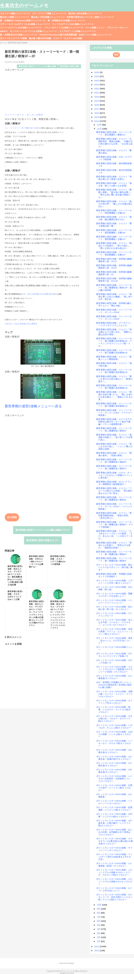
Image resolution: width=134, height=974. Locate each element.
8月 (99, 913)
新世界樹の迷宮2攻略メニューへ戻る (33, 406)
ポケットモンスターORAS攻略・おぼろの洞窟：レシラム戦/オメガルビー (114, 734)
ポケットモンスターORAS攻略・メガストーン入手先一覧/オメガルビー (114, 581)
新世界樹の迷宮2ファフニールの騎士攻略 (37, 66)
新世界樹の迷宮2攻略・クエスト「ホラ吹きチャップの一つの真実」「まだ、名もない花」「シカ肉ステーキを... (114, 535)
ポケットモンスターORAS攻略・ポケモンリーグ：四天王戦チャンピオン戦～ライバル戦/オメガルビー (114, 897)
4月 (99, 929)
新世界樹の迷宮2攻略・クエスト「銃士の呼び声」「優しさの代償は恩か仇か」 (114, 204)
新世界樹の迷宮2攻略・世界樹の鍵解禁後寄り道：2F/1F (114, 260)
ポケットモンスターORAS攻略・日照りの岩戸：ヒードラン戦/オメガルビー (114, 787)
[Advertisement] (43, 91)
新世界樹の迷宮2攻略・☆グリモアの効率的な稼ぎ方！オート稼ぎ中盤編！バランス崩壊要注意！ (114, 421)
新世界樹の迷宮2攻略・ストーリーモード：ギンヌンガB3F (114, 317)
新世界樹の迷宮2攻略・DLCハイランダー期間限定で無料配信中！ (114, 483)
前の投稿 (74, 517)
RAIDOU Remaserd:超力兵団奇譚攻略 (58, 34)
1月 (99, 941)
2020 (97, 97)
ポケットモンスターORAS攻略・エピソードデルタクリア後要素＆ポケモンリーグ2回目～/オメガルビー (114, 669)
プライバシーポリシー (117, 27)
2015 (97, 117)
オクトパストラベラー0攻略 (13, 38)
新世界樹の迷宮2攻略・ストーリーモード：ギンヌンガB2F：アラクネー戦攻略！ (114, 412)
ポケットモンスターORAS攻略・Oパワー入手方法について (114, 889)
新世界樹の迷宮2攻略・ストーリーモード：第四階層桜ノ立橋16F (114, 253)
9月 (99, 909)
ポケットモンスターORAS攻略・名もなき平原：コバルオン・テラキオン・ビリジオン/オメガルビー (114, 622)
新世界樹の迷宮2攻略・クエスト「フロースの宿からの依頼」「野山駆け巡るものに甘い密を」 (114, 490)
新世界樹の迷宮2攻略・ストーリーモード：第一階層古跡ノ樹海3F (114, 559)
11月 (99, 129)
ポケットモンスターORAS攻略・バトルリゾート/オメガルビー (114, 802)
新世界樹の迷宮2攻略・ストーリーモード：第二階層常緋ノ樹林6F (114, 498)
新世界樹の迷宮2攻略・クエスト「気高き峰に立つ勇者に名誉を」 (114, 177)
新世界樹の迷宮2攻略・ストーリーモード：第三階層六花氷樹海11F (114, 404)
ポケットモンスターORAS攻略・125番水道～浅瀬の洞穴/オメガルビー (114, 757)
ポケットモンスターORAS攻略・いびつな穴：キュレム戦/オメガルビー (114, 726)
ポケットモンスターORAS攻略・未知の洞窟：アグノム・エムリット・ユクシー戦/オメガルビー (114, 631)
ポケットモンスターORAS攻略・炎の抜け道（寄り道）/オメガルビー (114, 608)
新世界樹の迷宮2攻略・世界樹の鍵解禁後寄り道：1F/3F (114, 266)
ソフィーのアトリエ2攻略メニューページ (63, 27)
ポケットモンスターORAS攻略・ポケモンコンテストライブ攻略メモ (114, 654)
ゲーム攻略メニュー (95, 27)
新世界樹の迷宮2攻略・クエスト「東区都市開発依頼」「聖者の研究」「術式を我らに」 (114, 515)
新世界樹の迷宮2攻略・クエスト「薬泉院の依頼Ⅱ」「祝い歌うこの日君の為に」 (114, 437)
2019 (97, 101)
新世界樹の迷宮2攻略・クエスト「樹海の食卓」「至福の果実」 (114, 454)
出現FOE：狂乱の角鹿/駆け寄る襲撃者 (21, 324)
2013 (97, 946)
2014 (97, 121)
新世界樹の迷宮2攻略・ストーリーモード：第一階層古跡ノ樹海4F (114, 553)
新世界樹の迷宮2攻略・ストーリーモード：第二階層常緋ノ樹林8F (114, 460)
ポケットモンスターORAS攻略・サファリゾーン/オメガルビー (114, 849)
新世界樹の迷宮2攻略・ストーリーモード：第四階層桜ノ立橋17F (114, 237)
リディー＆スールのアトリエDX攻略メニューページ (25, 24)
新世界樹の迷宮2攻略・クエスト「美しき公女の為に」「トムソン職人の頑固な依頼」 (114, 446)
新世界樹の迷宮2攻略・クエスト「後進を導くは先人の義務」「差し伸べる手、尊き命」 (114, 296)
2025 (97, 76)
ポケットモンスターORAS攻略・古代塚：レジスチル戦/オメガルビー (114, 815)
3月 (99, 933)
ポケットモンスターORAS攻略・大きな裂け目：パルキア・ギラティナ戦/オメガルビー (114, 718)
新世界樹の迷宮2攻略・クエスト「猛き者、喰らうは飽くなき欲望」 (114, 184)
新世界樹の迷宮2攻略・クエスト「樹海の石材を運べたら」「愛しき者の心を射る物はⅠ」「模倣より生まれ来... (114, 396)
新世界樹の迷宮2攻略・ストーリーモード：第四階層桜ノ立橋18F (114, 231)
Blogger (71, 963)
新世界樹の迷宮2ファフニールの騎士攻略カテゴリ (42, 530)
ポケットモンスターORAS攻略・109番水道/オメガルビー (114, 770)
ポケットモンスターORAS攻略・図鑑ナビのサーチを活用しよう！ (114, 594)
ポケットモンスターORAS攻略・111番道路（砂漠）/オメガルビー (114, 864)
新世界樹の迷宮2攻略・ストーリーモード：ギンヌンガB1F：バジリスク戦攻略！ (114, 506)
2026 (97, 72)
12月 (99, 125)
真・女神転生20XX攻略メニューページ (18, 34)
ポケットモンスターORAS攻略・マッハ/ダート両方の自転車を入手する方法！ (114, 856)
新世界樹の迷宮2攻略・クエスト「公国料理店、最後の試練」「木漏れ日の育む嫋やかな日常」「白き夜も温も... (114, 143)
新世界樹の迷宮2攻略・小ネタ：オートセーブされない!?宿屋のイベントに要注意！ (114, 475)
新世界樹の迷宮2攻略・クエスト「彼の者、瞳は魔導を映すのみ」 (114, 218)
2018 (97, 105)
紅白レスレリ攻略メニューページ (95, 34)
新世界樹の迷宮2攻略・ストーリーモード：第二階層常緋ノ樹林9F (114, 429)
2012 (97, 950)
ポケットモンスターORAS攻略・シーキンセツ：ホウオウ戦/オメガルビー (114, 743)
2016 (97, 113)
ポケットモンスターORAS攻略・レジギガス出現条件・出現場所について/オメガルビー (114, 778)
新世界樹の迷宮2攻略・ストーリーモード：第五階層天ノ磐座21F (114, 133)
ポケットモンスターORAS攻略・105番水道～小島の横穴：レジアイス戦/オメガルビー (114, 823)
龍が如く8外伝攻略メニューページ (85, 13)
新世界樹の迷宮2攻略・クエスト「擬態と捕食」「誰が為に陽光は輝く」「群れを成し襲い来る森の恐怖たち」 (114, 193)
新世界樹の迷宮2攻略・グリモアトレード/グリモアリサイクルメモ (114, 324)
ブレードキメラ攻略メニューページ (49, 13)
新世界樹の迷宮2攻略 (69, 66)
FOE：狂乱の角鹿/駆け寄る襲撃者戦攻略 (38, 294)
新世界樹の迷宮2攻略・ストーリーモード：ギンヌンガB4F (114, 311)
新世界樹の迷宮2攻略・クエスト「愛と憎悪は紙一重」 (114, 224)
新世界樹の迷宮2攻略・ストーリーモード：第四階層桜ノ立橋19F (114, 211)
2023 (97, 84)
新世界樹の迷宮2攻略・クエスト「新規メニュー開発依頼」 (114, 358)
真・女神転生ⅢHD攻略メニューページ (66, 20)
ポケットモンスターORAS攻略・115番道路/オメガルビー (114, 677)
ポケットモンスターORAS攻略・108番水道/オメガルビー (114, 751)
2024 (97, 80)
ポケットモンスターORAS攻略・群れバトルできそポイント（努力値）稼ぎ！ (114, 567)
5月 (99, 925)
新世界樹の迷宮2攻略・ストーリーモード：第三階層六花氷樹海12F (114, 386)
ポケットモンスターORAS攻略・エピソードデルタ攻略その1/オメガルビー (114, 881)
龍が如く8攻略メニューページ (14, 17)
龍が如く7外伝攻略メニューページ (47, 17)
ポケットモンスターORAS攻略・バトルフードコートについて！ (114, 601)
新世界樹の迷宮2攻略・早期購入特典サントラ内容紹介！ (114, 575)
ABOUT (4, 31)
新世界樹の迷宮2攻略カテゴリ (42, 540)
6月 (99, 921)
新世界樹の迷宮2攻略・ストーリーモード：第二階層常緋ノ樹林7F (114, 467)
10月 (99, 905)
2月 (99, 937)
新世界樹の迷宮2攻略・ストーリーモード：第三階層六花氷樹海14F (114, 351)
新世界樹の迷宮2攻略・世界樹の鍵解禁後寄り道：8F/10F (114, 279)
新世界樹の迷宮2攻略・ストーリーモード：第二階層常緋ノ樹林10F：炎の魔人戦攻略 (114, 287)
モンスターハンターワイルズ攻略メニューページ (33, 31)
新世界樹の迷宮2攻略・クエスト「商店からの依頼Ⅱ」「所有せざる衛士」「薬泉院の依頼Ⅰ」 (114, 545)
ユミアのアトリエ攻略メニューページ (77, 31)
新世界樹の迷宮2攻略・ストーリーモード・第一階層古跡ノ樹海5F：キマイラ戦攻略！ (114, 524)
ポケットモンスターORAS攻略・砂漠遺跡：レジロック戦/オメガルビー (114, 808)
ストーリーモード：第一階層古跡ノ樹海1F (22, 128)
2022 (97, 88)
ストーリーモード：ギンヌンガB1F (24, 115)
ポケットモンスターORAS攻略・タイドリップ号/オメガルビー (114, 701)
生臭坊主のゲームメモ (24, 5)
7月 (99, 917)
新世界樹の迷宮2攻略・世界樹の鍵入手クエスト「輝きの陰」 (114, 304)
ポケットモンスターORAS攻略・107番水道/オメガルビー (114, 764)
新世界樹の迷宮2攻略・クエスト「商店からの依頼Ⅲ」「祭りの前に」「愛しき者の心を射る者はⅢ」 (114, 245)
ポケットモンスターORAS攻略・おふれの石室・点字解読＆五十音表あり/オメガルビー (114, 832)
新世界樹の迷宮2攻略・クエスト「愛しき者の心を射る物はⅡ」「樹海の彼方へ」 (114, 379)
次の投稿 (12, 517)
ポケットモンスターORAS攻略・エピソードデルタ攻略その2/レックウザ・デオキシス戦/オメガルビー (114, 872)
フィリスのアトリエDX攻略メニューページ (73, 24)
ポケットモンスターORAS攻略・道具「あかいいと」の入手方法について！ (114, 640)
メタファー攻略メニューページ (15, 13)
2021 (97, 92)
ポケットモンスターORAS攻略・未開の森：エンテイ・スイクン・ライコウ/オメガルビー (114, 694)
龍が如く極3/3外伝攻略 (40, 38)
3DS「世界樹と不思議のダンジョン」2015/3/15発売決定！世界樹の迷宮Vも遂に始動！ (114, 685)
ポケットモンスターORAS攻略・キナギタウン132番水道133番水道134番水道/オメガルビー (114, 841)
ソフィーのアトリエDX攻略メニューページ (21, 27)
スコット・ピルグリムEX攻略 (67, 38)
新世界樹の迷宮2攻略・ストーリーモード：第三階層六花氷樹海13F (114, 371)
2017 (97, 109)
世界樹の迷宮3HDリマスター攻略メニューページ (90, 17)
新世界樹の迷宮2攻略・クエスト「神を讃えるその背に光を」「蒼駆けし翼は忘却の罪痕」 (114, 332)
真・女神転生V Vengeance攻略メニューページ (23, 20)
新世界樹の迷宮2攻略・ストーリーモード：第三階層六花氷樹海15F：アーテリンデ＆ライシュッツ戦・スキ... (114, 342)
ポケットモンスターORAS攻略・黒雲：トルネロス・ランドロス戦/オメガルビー (113, 709)
